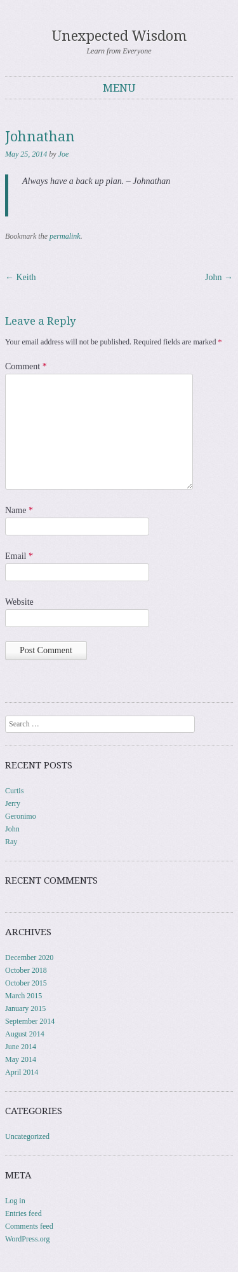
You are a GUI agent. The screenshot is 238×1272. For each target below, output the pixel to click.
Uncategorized (27, 1136)
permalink (65, 236)
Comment (26, 366)
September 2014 (30, 1021)
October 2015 (26, 983)
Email (19, 556)
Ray (11, 841)
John (219, 277)
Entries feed (23, 1213)
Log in (15, 1200)
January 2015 (25, 1008)
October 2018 (26, 970)
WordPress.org (27, 1238)
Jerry (12, 803)
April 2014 (21, 1072)
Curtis (14, 790)
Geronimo (20, 816)
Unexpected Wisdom (119, 36)
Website (19, 602)
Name (19, 510)
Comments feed (29, 1226)
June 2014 (20, 1046)
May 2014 (20, 1059)
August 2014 (24, 1033)
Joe (63, 154)
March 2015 (23, 995)
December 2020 (29, 957)
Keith (20, 277)
